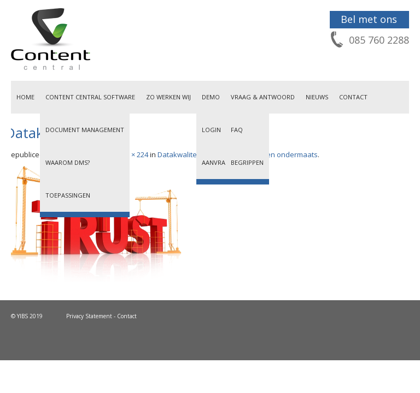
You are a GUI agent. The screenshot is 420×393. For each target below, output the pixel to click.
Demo (211, 97)
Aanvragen (220, 162)
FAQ (237, 130)
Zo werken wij (168, 97)
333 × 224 (133, 154)
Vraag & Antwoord (263, 97)
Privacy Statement (89, 316)
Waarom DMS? (67, 162)
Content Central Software (90, 97)
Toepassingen (67, 195)
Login (211, 130)
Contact (353, 97)
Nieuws (317, 97)
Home (25, 97)
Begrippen (247, 162)
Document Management (84, 130)
